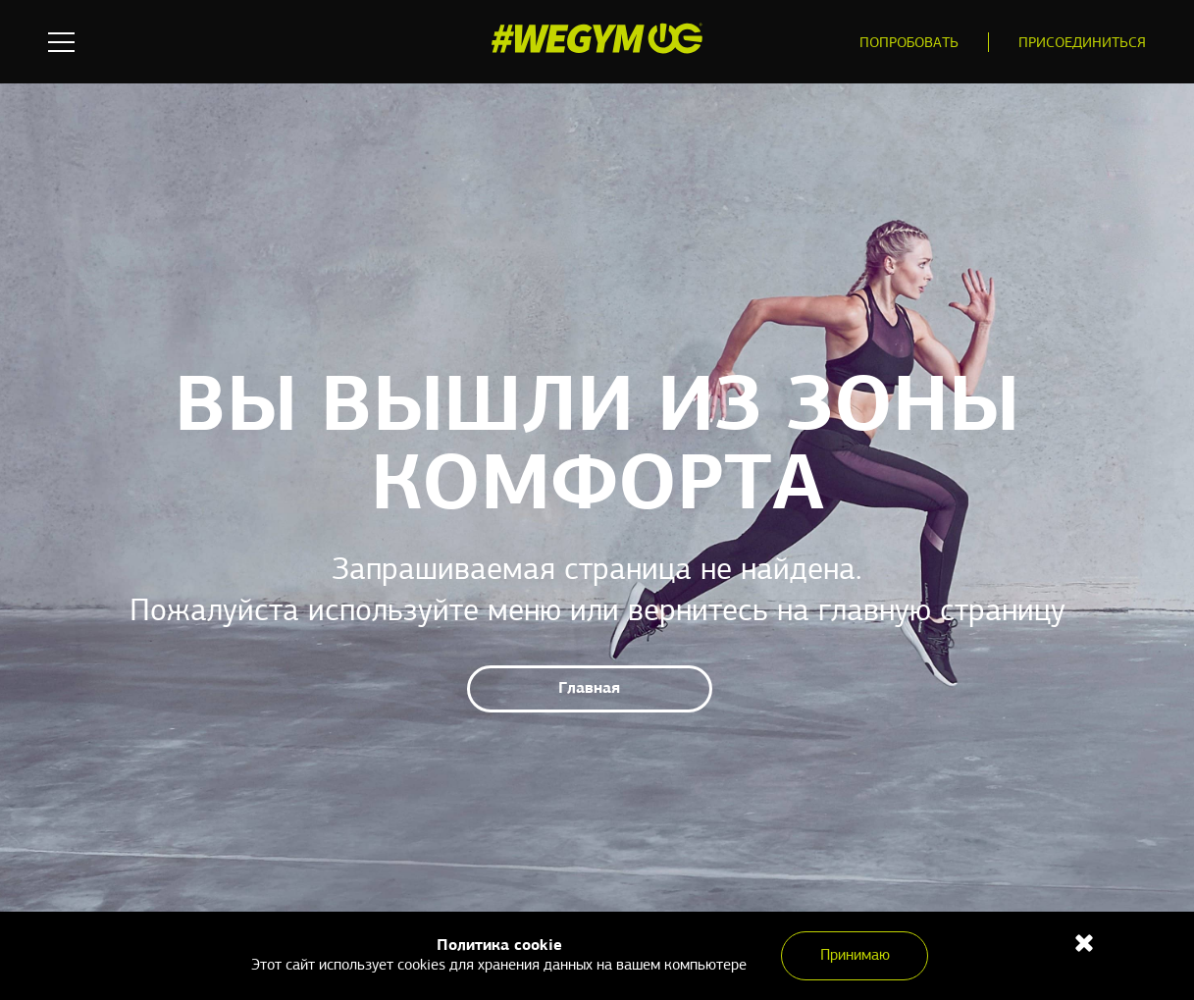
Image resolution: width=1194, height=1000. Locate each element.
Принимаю (855, 956)
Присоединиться (1082, 43)
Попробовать (909, 43)
